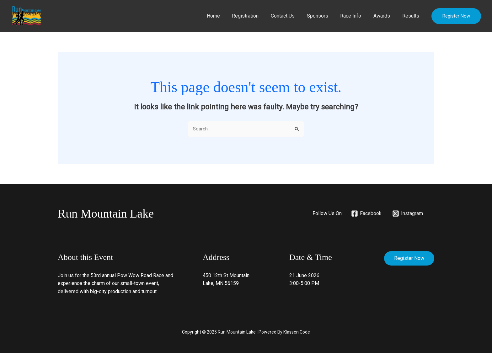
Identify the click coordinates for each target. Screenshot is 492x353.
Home (226, 16)
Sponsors (324, 16)
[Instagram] (407, 214)
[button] (456, 16)
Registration (256, 16)
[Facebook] (366, 214)
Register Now (409, 258)
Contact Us (292, 16)
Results (411, 16)
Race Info (355, 16)
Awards (385, 16)
